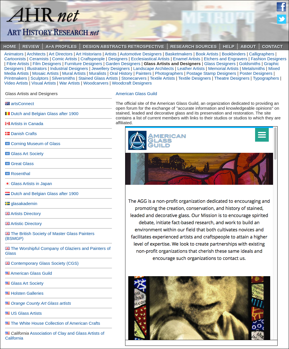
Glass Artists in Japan (31, 183)
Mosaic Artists (45, 73)
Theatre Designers (231, 78)
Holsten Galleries (27, 293)
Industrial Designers (69, 68)
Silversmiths (63, 78)
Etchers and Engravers (225, 58)
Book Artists (207, 53)
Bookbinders (233, 53)
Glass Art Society (27, 153)
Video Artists (16, 83)
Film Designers (47, 63)
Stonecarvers (133, 78)
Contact (272, 46)
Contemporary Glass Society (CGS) (45, 263)
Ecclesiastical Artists (150, 58)
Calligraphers (261, 53)
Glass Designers (219, 63)
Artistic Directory (26, 223)
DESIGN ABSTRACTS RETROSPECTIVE (123, 46)
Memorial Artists (223, 68)
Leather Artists (191, 68)
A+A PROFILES (61, 46)
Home (9, 46)
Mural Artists (74, 73)
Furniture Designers (83, 63)
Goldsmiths (249, 63)
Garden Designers (123, 63)
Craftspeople (93, 58)
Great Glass (22, 163)
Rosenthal (20, 173)
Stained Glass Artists (98, 78)
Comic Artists (64, 58)
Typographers (266, 78)
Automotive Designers (141, 53)
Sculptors (39, 78)
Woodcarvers (95, 83)
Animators (14, 53)
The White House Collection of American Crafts (55, 323)
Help (228, 46)
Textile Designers (194, 78)
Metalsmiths (253, 68)
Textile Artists (162, 78)
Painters (143, 73)
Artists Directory (26, 213)
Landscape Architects (153, 68)
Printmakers (15, 78)
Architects (36, 53)
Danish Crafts (24, 133)
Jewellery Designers (110, 68)
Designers (118, 58)
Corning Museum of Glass (35, 143)
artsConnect (22, 103)
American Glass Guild (31, 273)
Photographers (169, 73)
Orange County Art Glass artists (41, 303)
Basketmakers (178, 53)
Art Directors (60, 53)
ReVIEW (31, 46)
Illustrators (37, 68)
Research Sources (193, 46)
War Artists (69, 83)
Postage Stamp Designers (211, 73)
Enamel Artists (186, 58)
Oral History (121, 73)
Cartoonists (15, 58)
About (248, 46)
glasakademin (24, 203)
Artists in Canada (27, 123)
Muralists (97, 73)
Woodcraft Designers (132, 83)
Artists (111, 53)
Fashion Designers (268, 58)
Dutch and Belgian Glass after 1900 (44, 113)
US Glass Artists (26, 313)
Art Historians (88, 53)
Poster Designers (256, 73)
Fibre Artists (18, 63)
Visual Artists (43, 83)
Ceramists (39, 58)
